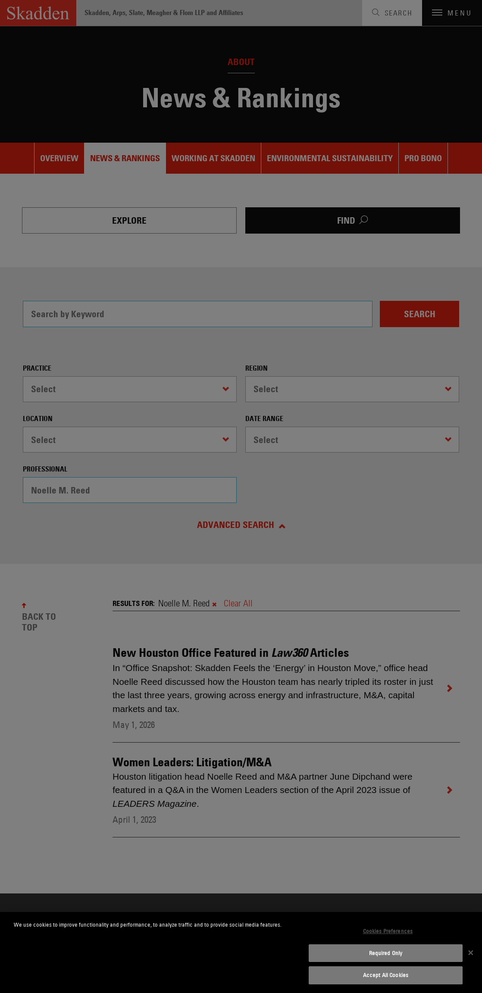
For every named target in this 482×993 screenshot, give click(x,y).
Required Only (386, 952)
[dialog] (241, 952)
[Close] (470, 952)
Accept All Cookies (385, 974)
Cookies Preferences (388, 930)
